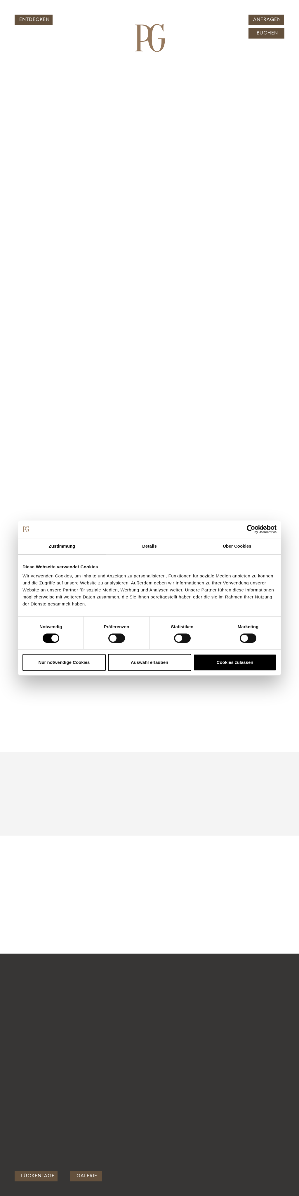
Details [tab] (149, 546)
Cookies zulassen (235, 662)
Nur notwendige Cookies (64, 662)
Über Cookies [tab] (237, 546)
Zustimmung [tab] (62, 546)
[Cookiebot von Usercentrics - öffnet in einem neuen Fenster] (251, 529)
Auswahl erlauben (149, 662)
